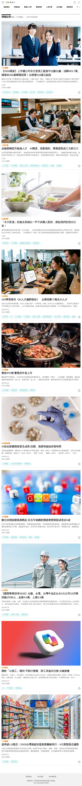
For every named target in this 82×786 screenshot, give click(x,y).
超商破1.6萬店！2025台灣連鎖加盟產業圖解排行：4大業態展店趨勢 (40, 744)
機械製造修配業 (25, 243)
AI (11, 317)
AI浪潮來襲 (5, 443)
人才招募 (5, 166)
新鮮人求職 (24, 166)
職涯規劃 (67, 317)
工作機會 (4, 67)
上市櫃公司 (6, 92)
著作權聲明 (52, 776)
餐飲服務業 (24, 390)
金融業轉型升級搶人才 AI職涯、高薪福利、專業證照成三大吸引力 (39, 148)
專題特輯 (39, 7)
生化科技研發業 (16, 464)
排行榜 (32, 92)
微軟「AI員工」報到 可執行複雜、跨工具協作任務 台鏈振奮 (35, 670)
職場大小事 (28, 7)
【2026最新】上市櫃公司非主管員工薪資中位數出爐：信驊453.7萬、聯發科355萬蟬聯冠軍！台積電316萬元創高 (40, 73)
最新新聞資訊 (34, 166)
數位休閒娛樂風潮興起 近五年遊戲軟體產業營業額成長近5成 (35, 520)
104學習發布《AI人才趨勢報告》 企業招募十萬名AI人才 (34, 299)
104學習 (4, 296)
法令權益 (59, 7)
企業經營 (4, 218)
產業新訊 (7, 7)
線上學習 (58, 317)
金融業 (59, 166)
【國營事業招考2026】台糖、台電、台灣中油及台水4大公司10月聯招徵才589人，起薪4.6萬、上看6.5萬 (39, 595)
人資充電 (49, 7)
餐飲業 (32, 390)
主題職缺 (16, 92)
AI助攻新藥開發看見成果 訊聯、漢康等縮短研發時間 (31, 446)
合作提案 (40, 776)
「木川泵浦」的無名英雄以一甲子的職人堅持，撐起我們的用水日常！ (38, 224)
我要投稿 (29, 776)
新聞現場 (70, 7)
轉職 (52, 166)
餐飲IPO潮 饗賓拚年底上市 (16, 373)
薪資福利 (49, 92)
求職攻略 (17, 7)
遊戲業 (37, 537)
